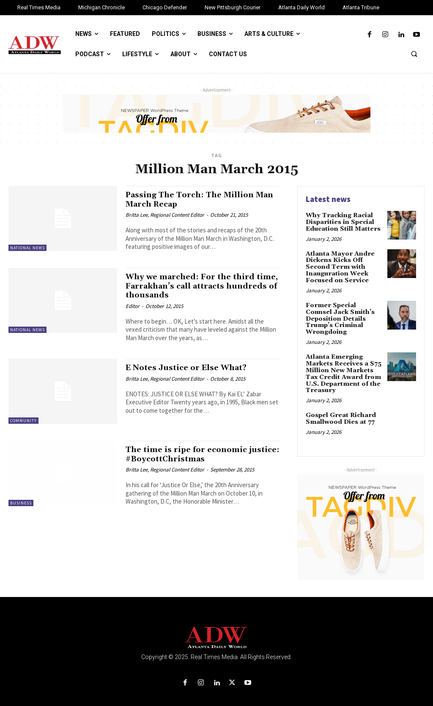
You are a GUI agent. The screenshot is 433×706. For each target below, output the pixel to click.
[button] (414, 53)
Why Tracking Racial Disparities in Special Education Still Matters (343, 222)
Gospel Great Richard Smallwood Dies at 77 (340, 408)
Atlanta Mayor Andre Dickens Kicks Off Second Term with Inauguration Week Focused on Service (339, 266)
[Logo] (216, 627)
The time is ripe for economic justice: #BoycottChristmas (189, 453)
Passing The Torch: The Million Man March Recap (193, 199)
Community (23, 420)
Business (21, 502)
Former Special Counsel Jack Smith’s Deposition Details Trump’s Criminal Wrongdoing (344, 313)
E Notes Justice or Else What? (189, 367)
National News (27, 248)
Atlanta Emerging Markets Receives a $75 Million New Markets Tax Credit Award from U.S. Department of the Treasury (343, 364)
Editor (133, 305)
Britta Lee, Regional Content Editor (165, 214)
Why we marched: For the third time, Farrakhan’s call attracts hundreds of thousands (193, 286)
